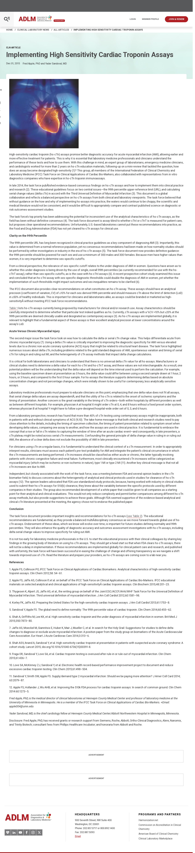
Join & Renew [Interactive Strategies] (176, 19)
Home (9, 30)
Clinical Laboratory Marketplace (155, 838)
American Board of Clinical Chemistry (158, 833)
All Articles (61, 30)
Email (78, 836)
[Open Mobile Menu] (7, 19)
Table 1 (13, 308)
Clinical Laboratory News (33, 30)
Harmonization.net (148, 820)
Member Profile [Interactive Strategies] (150, 19)
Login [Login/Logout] (133, 19)
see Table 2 (134, 516)
